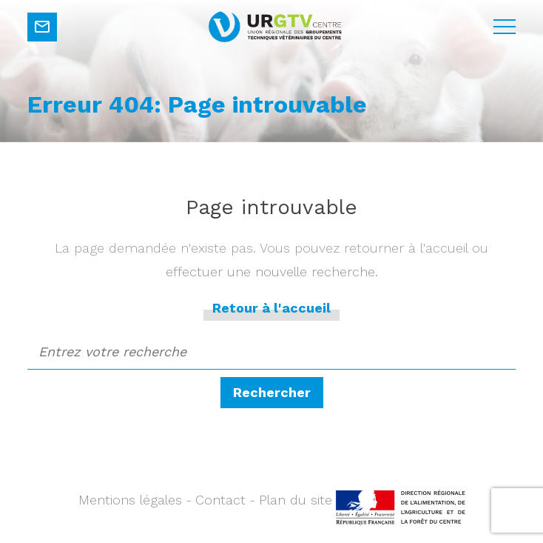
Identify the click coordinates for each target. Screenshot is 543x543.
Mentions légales (130, 499)
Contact (220, 499)
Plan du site (295, 499)
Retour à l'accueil (271, 308)
